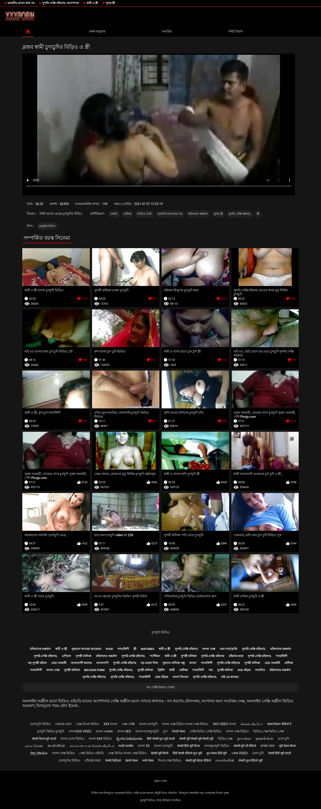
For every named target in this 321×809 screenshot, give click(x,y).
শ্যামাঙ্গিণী (123, 649)
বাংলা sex (124, 731)
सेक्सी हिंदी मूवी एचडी (279, 753)
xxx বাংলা (110, 724)
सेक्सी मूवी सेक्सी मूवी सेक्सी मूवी (196, 738)
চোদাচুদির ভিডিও (69, 760)
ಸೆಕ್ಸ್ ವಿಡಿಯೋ (38, 753)
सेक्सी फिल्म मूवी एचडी (44, 738)
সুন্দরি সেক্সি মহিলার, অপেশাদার (60, 3)
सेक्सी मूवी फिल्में (159, 753)
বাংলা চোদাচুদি (148, 724)
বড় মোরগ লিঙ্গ (149, 663)
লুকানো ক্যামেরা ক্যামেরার (86, 649)
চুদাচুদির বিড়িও (47, 226)
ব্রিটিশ (161, 670)
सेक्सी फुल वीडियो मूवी (250, 760)
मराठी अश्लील (126, 746)
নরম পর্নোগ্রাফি (228, 649)
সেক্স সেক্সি (128, 724)
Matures (147, 649)
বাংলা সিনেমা (180, 677)
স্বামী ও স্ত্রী (92, 3)
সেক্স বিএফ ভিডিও (87, 724)
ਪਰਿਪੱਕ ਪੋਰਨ (93, 760)
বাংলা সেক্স (208, 649)
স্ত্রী (258, 213)
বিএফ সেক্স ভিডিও (169, 760)
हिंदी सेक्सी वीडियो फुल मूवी (187, 753)
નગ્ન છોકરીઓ (224, 760)
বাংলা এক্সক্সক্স (104, 731)
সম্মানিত (260, 670)
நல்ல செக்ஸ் (34, 746)
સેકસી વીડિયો (56, 746)
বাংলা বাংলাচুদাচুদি (147, 731)
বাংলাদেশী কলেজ (81, 663)
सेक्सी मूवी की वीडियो (245, 746)
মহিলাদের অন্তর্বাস (198, 213)
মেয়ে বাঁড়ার (244, 670)
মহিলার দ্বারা (236, 656)
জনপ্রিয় (167, 31)
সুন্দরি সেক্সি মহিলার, (240, 213)
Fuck (109, 649)
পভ (210, 670)
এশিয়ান (66, 656)
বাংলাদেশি (102, 663)
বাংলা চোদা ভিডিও (72, 738)
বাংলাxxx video (80, 731)
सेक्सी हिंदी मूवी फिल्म (188, 746)
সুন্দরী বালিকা (83, 656)
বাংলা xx (144, 746)
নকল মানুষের (97, 31)
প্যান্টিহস (155, 656)
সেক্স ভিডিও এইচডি (91, 753)
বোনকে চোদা (63, 724)
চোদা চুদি (283, 738)
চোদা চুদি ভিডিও (40, 724)
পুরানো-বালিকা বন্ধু (173, 663)
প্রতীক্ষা (127, 213)
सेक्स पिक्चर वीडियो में (279, 724)
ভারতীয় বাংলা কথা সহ (21, 3)
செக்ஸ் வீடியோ (252, 724)
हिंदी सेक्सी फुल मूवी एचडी (161, 738)
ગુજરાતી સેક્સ (264, 738)
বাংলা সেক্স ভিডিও (237, 731)
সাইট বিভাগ (235, 31)
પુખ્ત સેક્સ (244, 738)
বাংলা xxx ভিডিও (100, 738)
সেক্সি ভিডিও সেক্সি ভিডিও (205, 731)
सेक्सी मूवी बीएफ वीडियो (198, 760)
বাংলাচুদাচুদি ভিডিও (216, 746)
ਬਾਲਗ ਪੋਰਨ (267, 746)
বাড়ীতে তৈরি (144, 213)
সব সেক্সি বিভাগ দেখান (160, 687)
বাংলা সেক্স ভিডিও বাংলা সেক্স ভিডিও (185, 724)
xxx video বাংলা (224, 724)
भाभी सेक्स (147, 760)
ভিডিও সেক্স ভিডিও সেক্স (268, 731)
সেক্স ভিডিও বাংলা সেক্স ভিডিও (127, 753)
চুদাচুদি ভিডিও (160, 632)
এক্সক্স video (239, 753)
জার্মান (114, 213)
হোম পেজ (160, 781)
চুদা (165, 731)
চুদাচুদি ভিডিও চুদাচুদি (50, 731)
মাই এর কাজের (230, 677)
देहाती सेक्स (131, 760)
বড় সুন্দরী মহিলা (37, 663)
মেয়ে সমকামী (58, 663)
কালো (192, 663)
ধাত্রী (172, 670)
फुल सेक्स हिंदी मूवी (216, 753)
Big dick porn (94, 670)
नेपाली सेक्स (178, 731)
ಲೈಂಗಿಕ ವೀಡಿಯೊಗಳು (129, 738)
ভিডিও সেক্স (225, 738)
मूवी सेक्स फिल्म (287, 746)
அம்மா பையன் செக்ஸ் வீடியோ (91, 746)
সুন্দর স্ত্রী (110, 3)
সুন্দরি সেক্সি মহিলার (186, 649)
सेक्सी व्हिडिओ (113, 760)
